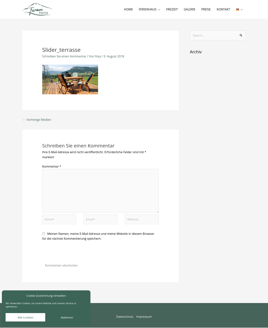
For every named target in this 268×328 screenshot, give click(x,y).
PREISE (206, 9)
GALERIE (189, 9)
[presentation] (70, 254)
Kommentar (51, 166)
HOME (128, 9)
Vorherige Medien (37, 120)
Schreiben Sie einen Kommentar (64, 56)
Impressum (144, 317)
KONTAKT (223, 9)
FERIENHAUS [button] (148, 9)
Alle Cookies (25, 317)
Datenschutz (124, 317)
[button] (239, 9)
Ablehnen (67, 317)
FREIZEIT (172, 9)
